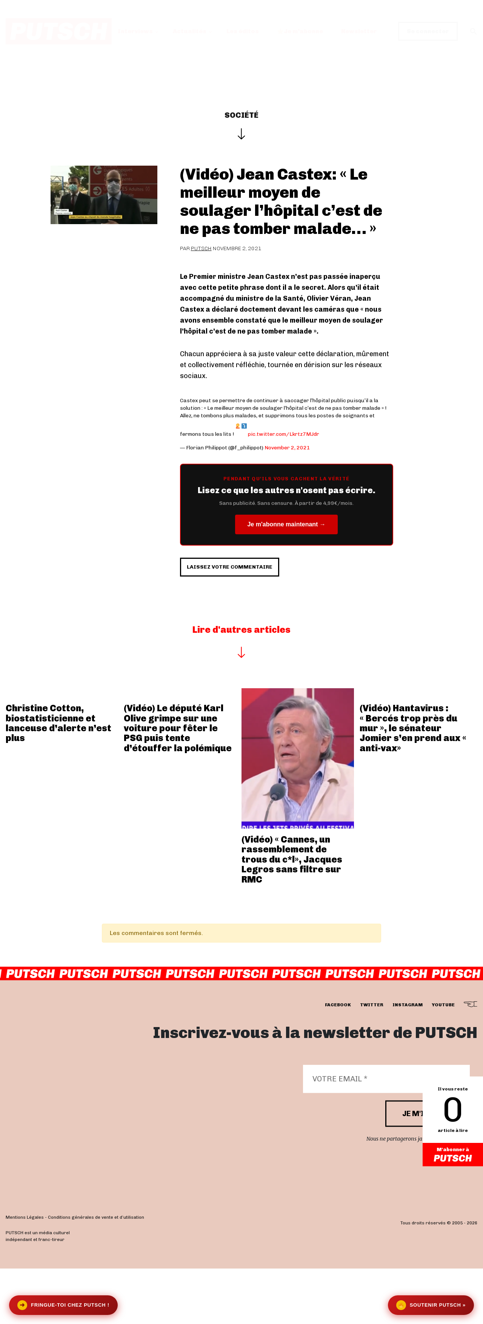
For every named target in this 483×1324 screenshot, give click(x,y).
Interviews (135, 31)
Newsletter (359, 31)
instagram (407, 1060)
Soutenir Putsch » (431, 1305)
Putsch (201, 248)
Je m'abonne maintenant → (286, 524)
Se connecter (428, 31)
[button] (473, 31)
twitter (371, 1060)
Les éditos (242, 31)
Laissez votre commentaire (254, 615)
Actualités (189, 31)
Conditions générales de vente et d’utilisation (96, 1273)
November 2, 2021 (287, 447)
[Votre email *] (386, 1135)
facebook (338, 1060)
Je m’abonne (300, 31)
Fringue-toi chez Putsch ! (63, 1305)
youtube (443, 1060)
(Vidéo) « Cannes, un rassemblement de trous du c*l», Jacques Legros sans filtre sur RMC (292, 914)
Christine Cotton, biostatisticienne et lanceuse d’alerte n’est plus (58, 778)
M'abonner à (453, 1156)
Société (241, 115)
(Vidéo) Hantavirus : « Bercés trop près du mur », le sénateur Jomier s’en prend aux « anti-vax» (413, 783)
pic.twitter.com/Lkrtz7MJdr (283, 434)
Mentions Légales (25, 1273)
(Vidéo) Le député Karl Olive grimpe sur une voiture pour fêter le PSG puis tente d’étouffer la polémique (178, 783)
